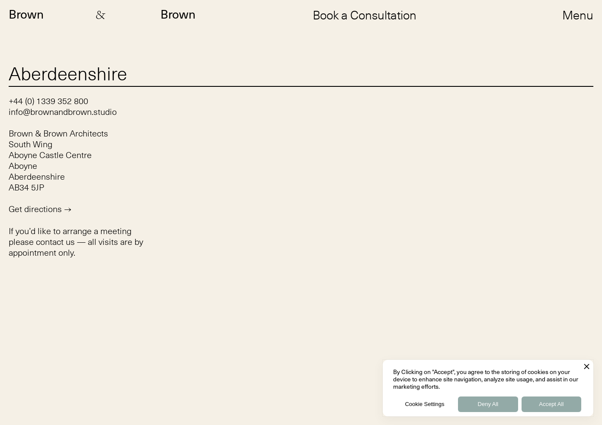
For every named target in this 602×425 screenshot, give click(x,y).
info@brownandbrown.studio (63, 111)
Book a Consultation (364, 15)
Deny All (488, 404)
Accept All (551, 404)
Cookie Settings (424, 404)
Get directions (40, 209)
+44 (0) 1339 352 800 (48, 100)
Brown (26, 15)
